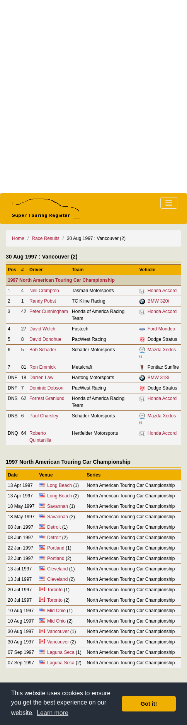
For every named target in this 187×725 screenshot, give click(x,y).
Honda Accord (162, 290)
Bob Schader (42, 349)
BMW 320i (158, 301)
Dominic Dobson (46, 388)
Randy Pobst (42, 301)
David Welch (42, 329)
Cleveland (57, 569)
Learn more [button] (52, 713)
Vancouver (58, 631)
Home (18, 238)
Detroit (54, 527)
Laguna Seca (61, 652)
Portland (56, 548)
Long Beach (59, 485)
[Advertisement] (93, 96)
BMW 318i (158, 377)
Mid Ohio (56, 610)
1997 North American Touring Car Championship (61, 280)
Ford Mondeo (161, 329)
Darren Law (41, 377)
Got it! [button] (149, 704)
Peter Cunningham (48, 311)
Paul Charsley (43, 416)
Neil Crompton (44, 290)
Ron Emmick (42, 367)
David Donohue (45, 339)
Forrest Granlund (47, 398)
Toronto (55, 589)
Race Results (45, 238)
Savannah (57, 506)
